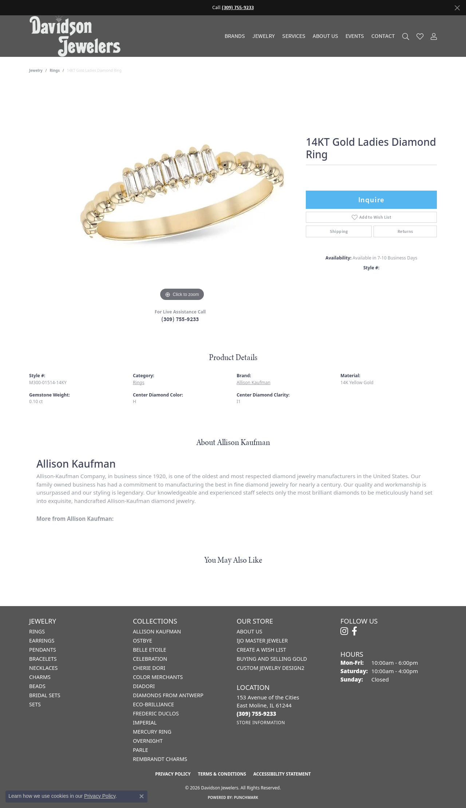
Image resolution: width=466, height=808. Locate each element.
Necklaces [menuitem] (43, 667)
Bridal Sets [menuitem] (44, 695)
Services (293, 36)
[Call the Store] (256, 713)
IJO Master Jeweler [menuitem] (262, 640)
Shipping (339, 231)
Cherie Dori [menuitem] (149, 667)
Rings (55, 70)
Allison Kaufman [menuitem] (157, 631)
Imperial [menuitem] (145, 722)
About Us (325, 36)
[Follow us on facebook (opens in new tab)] (354, 631)
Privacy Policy (172, 774)
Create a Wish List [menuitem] (261, 649)
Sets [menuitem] (35, 704)
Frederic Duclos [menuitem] (156, 713)
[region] (182, 193)
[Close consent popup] (141, 796)
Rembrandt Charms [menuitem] (160, 759)
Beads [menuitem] (37, 686)
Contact (383, 36)
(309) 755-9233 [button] (238, 7)
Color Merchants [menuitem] (158, 677)
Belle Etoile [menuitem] (149, 649)
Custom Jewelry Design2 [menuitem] (270, 667)
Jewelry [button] (263, 36)
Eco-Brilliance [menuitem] (153, 704)
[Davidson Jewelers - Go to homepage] (76, 36)
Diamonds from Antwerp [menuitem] (168, 695)
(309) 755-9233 (180, 319)
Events (354, 36)
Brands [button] (235, 36)
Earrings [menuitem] (41, 640)
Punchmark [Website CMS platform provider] (246, 797)
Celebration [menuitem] (150, 658)
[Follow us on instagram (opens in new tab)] (344, 631)
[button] (406, 36)
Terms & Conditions (222, 774)
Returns (405, 231)
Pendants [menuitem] (42, 649)
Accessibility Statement (282, 774)
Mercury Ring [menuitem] (152, 731)
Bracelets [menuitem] (43, 658)
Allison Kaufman (253, 382)
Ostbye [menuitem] (142, 640)
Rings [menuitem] (37, 631)
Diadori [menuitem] (144, 686)
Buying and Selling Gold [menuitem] (272, 658)
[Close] (457, 7)
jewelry (36, 70)
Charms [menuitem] (40, 677)
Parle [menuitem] (140, 749)
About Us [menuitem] (249, 631)
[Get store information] (261, 722)
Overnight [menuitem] (148, 740)
